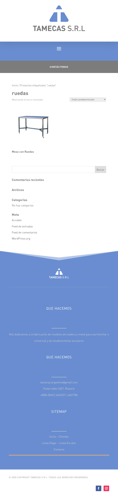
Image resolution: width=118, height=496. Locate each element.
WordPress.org (21, 238)
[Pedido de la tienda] (88, 99)
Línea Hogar (49, 443)
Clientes (64, 436)
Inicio (15, 85)
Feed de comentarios (24, 232)
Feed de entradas (22, 226)
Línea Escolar (67, 443)
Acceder (17, 220)
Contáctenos (59, 66)
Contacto (59, 449)
